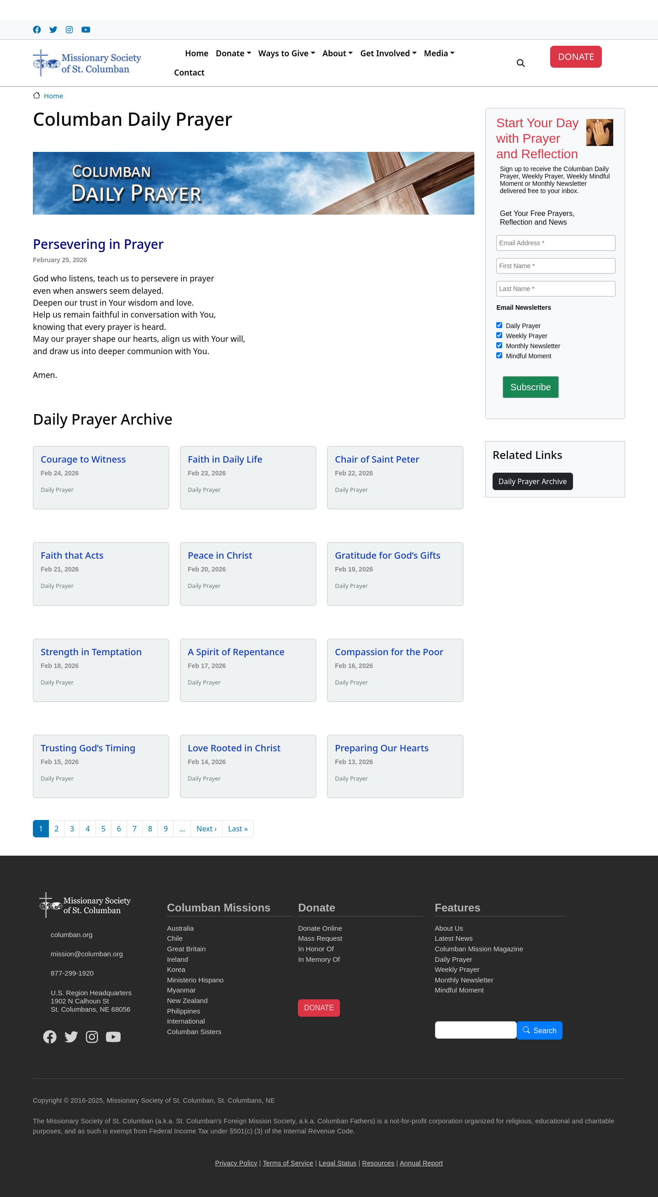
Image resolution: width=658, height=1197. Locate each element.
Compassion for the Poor (389, 652)
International (186, 1021)
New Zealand (187, 1000)
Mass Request (320, 938)
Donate (230, 53)
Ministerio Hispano (195, 980)
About (334, 53)
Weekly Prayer (525, 336)
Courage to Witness (83, 459)
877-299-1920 (72, 973)
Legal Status (337, 1163)
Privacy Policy (236, 1163)
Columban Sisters (194, 1031)
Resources (378, 1163)
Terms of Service (288, 1163)
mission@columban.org (87, 954)
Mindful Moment (527, 356)
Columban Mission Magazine (479, 949)
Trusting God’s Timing (88, 748)
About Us (449, 928)
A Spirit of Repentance (236, 652)
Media (436, 53)
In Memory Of (319, 959)
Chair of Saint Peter (377, 459)
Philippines (183, 1011)
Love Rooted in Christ (234, 748)
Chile (174, 938)
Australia (180, 928)
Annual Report (421, 1163)
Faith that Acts (72, 555)
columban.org (71, 934)
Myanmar (181, 990)
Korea (176, 969)
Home (196, 53)
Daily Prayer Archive (533, 481)
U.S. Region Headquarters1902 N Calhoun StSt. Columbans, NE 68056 (91, 1001)
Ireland (177, 959)
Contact (189, 72)
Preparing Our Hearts (382, 748)
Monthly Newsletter (532, 346)
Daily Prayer (522, 325)
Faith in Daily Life (225, 459)
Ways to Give (284, 53)
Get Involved (385, 53)
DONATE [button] (319, 1008)
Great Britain (186, 949)
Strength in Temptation (91, 652)
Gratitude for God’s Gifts (387, 555)
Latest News (454, 938)
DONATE (576, 56)
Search (545, 1031)
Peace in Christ (220, 555)
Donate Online (320, 928)
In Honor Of (316, 949)
